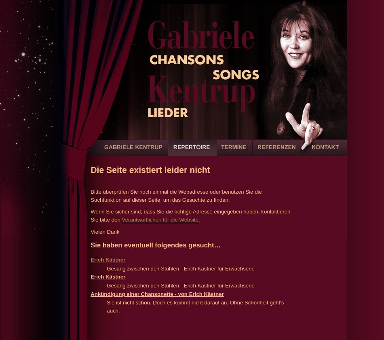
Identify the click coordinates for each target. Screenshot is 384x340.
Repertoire (192, 152)
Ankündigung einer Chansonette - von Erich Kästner (157, 294)
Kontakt (324, 152)
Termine (235, 152)
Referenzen (277, 152)
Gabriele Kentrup (132, 152)
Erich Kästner (108, 260)
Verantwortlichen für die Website (160, 220)
